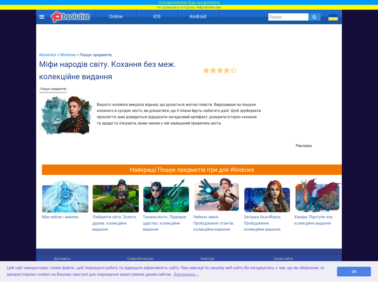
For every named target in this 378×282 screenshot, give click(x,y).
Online (116, 16)
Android (197, 16)
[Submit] (314, 17)
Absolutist (47, 55)
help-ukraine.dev (209, 7)
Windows (68, 55)
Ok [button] (354, 272)
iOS (157, 16)
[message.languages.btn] (333, 17)
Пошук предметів (53, 89)
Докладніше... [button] (186, 274)
